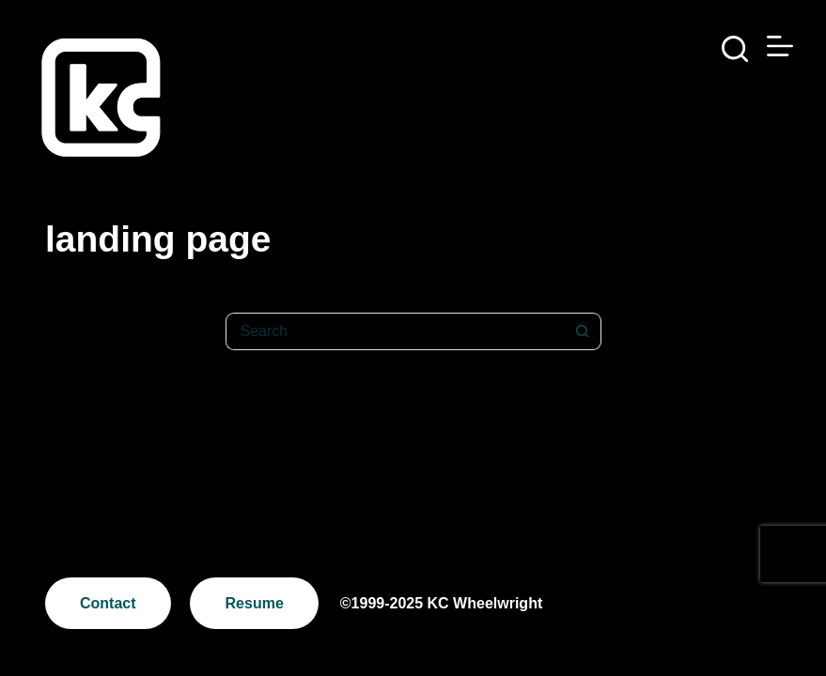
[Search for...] (395, 331)
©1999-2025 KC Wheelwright (441, 603)
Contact (108, 603)
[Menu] (780, 46)
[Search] (735, 49)
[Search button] (582, 331)
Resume (255, 603)
